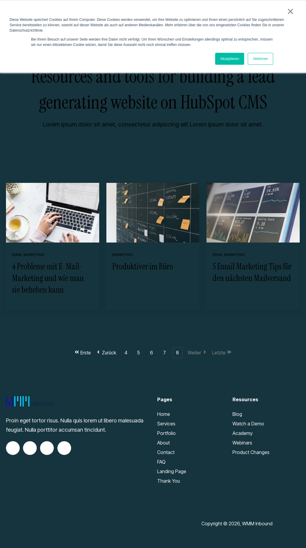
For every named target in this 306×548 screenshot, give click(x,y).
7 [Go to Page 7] (164, 353)
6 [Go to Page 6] (151, 353)
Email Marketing (28, 254)
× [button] (290, 11)
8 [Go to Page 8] (177, 353)
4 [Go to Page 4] (126, 353)
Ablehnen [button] (260, 59)
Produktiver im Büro (142, 266)
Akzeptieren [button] (229, 59)
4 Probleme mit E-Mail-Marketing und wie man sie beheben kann (48, 278)
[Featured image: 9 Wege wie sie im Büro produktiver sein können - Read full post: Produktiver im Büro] (153, 213)
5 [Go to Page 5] (138, 353)
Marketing (122, 254)
